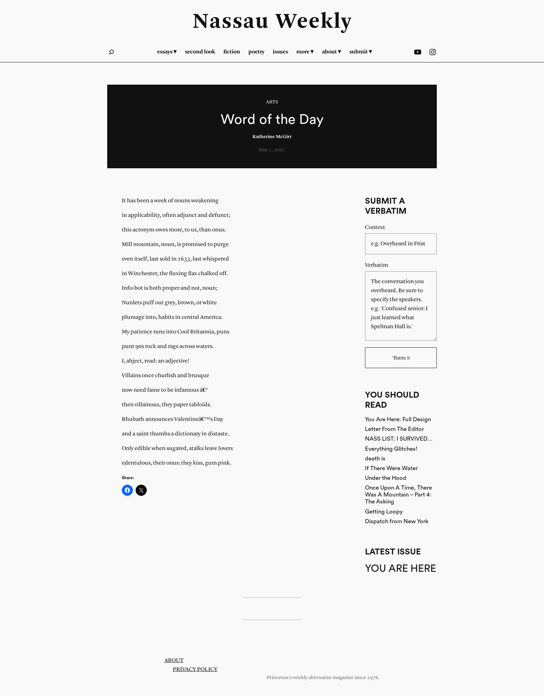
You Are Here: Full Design (398, 419)
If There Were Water (391, 468)
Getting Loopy (384, 512)
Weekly (314, 22)
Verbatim (376, 265)
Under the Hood (385, 478)
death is (375, 458)
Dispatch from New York (396, 521)
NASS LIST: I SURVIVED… (399, 439)
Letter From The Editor (394, 429)
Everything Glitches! (391, 449)
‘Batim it (401, 357)
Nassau (231, 22)
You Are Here (400, 568)
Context (375, 227)
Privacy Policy (195, 669)
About (174, 660)
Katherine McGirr (272, 136)
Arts (272, 102)
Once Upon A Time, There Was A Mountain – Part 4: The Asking (398, 494)
